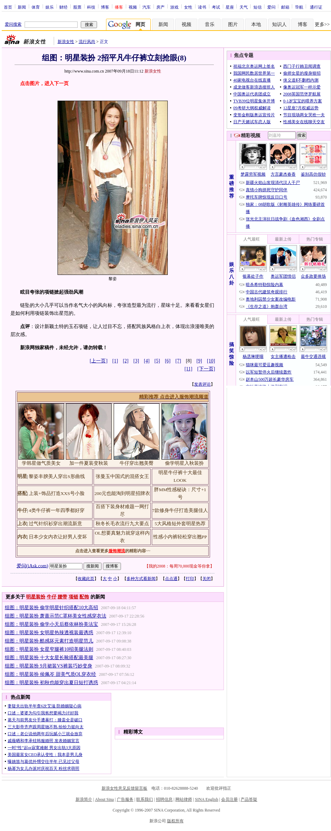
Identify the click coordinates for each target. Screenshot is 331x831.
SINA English (206, 799)
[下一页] (206, 368)
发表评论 (202, 384)
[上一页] (98, 360)
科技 (91, 7)
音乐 (210, 24)
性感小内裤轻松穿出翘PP (180, 536)
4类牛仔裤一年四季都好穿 (57, 510)
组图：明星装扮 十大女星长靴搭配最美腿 (49, 657)
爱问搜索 (13, 24)
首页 (8, 7)
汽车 (146, 7)
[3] (136, 360)
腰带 (62, 596)
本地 (256, 24)
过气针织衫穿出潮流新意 (55, 523)
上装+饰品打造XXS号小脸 (57, 493)
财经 (63, 7)
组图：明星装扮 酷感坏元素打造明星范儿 (49, 641)
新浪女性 (66, 41)
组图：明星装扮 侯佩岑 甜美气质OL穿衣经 (50, 674)
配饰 (84, 596)
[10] (211, 360)
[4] (146, 360)
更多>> (322, 24)
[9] (199, 360)
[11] (188, 368)
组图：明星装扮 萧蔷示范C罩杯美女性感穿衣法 (55, 616)
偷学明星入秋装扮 (184, 463)
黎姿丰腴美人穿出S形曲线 (57, 476)
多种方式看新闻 (141, 578)
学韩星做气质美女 (41, 463)
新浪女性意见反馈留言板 (124, 788)
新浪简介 (84, 799)
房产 (160, 7)
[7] (178, 360)
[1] (115, 360)
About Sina (104, 799)
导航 (299, 7)
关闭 (206, 578)
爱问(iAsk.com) (32, 565)
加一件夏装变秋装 (88, 463)
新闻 (22, 7)
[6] (168, 360)
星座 (230, 7)
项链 (73, 596)
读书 (202, 7)
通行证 (316, 7)
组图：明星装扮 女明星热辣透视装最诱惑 (49, 632)
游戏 (174, 7)
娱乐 (49, 7)
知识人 (279, 24)
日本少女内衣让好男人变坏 (58, 536)
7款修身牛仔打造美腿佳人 (180, 510)
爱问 (271, 7)
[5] (157, 360)
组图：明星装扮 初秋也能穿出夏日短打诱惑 (51, 682)
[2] (125, 360)
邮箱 (285, 7)
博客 (105, 7)
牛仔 (51, 596)
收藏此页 (86, 578)
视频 (133, 7)
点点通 (171, 578)
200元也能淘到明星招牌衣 (122, 493)
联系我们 (144, 799)
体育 (36, 7)
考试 (216, 7)
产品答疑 (249, 799)
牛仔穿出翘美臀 (137, 463)
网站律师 (183, 799)
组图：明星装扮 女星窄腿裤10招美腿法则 (49, 649)
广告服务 (125, 799)
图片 (233, 24)
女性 (188, 7)
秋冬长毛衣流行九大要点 (122, 523)
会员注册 (229, 799)
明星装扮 (35, 596)
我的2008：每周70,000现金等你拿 (179, 566)
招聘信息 (164, 799)
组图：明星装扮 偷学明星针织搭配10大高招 (51, 607)
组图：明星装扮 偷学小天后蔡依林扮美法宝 (51, 624)
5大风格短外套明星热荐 (180, 523)
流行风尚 (87, 41)
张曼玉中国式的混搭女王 (122, 476)
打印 (190, 578)
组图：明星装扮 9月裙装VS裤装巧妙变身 (48, 666)
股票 (77, 7)
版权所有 (175, 821)
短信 (257, 7)
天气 (243, 7)
